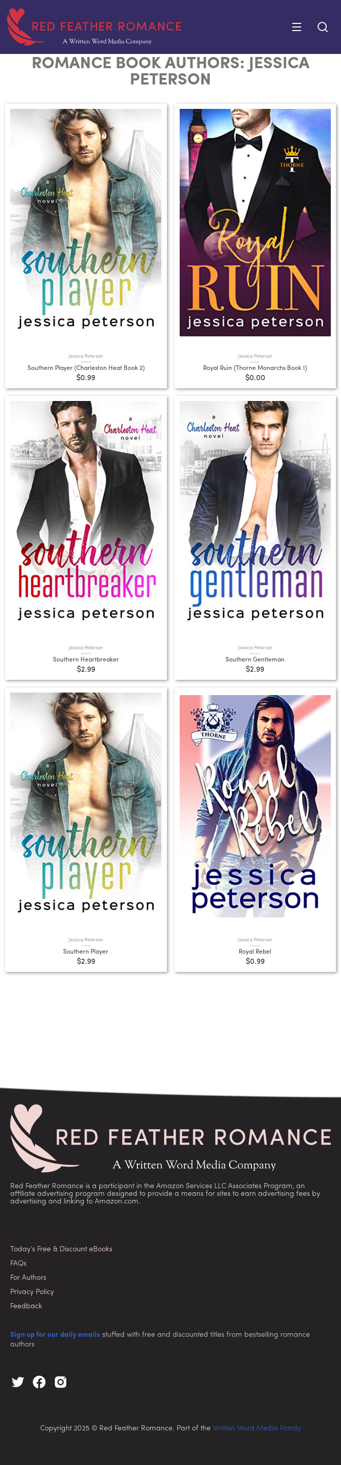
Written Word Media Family (257, 1428)
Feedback (26, 1306)
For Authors (28, 1278)
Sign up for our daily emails (55, 1335)
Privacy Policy (32, 1292)
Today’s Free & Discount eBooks (61, 1249)
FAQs (18, 1264)
